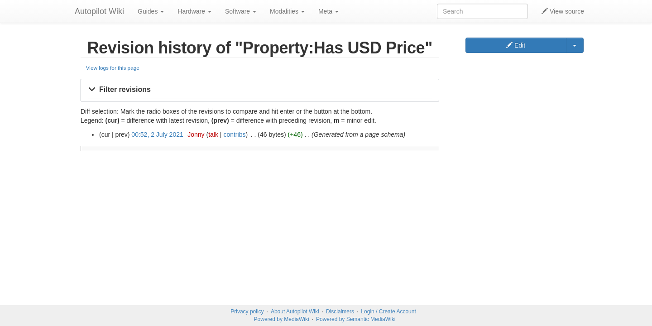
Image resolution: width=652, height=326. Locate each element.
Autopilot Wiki (99, 11)
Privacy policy (247, 311)
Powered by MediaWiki (281, 319)
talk (213, 134)
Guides (151, 11)
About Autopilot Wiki (295, 311)
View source (563, 11)
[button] (259, 90)
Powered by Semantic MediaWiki (355, 319)
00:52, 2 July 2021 (157, 134)
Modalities (287, 11)
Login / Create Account (388, 311)
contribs (234, 134)
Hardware (194, 11)
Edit (515, 45)
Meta (328, 11)
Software (240, 11)
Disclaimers (340, 311)
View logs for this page (112, 68)
